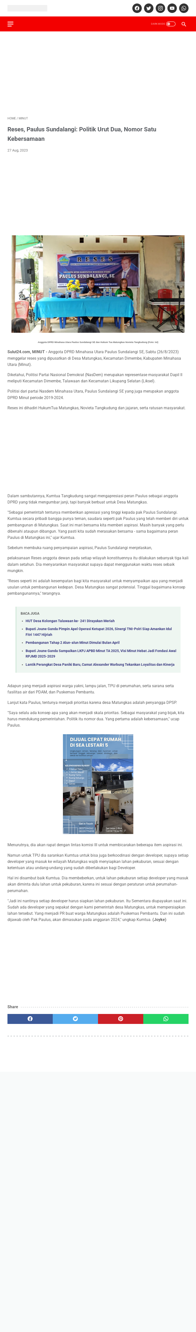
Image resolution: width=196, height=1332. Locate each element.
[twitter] (148, 8)
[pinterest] (120, 1019)
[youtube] (171, 8)
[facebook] (136, 8)
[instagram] (159, 8)
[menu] (10, 24)
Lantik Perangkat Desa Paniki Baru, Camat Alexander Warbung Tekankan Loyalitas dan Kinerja (100, 665)
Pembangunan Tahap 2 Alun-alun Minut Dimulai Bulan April (73, 643)
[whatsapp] (183, 8)
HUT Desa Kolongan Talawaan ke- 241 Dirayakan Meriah (70, 621)
